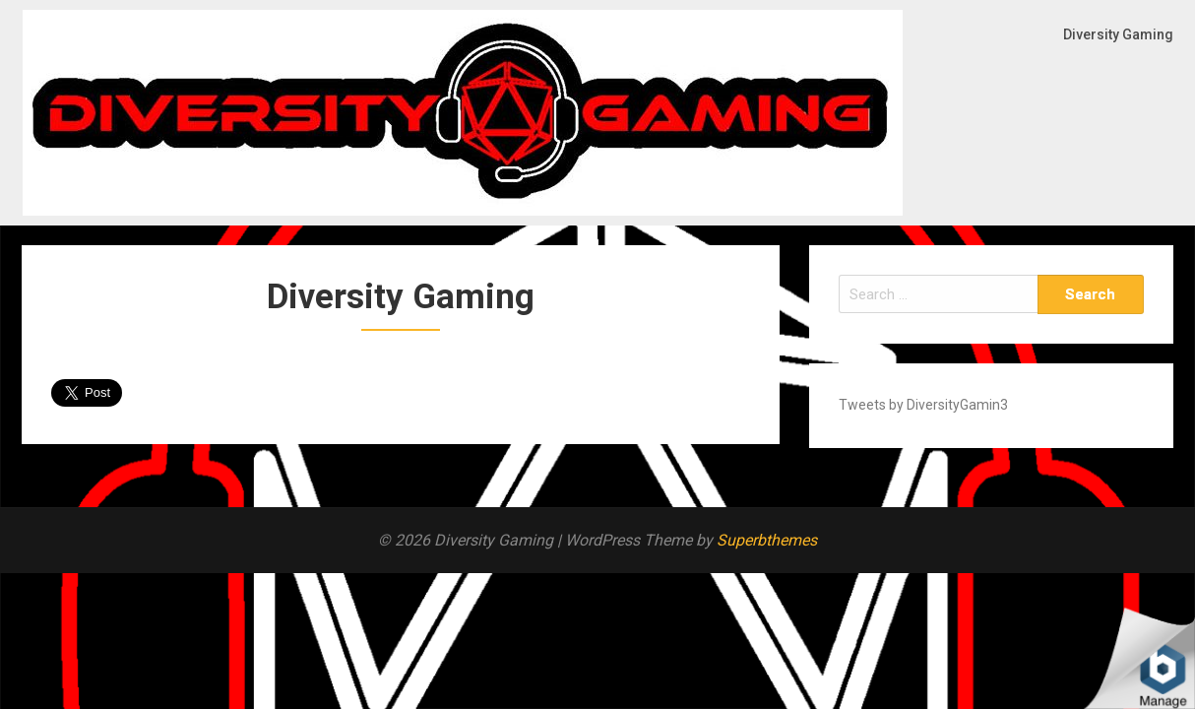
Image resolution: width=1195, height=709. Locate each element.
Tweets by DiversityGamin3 (923, 405)
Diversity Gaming (1118, 34)
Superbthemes (767, 540)
